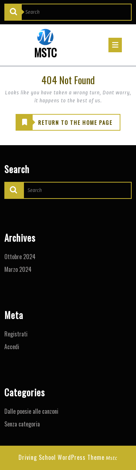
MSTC (45, 52)
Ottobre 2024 (20, 256)
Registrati (16, 334)
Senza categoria (22, 424)
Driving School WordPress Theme (61, 457)
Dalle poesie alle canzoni (31, 411)
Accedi (11, 346)
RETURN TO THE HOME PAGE (64, 122)
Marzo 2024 (18, 269)
